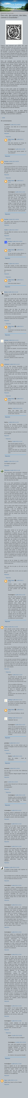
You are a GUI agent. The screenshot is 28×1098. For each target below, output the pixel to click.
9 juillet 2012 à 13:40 (16, 954)
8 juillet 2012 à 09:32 (17, 241)
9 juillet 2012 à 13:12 (16, 905)
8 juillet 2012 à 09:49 (14, 263)
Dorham (6, 161)
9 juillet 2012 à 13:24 (16, 932)
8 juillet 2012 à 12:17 (17, 717)
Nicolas (10, 241)
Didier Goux (11, 139)
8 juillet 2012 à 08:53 (15, 124)
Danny (6, 292)
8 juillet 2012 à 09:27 (13, 229)
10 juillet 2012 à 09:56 (16, 1035)
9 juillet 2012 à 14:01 (20, 192)
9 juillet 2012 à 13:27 (20, 724)
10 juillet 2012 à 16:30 (20, 1042)
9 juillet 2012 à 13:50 (16, 1020)
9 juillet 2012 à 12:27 (16, 810)
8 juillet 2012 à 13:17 (15, 743)
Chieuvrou (7, 470)
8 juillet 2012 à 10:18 (13, 292)
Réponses (8, 136)
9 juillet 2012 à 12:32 (20, 594)
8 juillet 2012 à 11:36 (13, 461)
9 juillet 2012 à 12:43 (16, 823)
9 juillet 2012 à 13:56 (16, 1063)
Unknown (6, 364)
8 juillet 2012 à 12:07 (17, 674)
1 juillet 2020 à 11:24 (12, 1080)
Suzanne (6, 867)
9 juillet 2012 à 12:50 (16, 846)
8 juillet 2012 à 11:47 (17, 441)
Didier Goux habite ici (13, 4)
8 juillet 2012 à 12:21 (17, 408)
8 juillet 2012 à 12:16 (17, 699)
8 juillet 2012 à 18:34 (15, 768)
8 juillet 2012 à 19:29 (13, 782)
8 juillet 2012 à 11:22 (13, 340)
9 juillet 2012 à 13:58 (20, 149)
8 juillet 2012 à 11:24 (15, 364)
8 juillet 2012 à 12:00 (13, 626)
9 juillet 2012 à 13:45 (20, 795)
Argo (5, 1080)
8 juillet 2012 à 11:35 (14, 422)
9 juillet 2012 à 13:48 (16, 1005)
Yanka (5, 626)
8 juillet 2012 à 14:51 (17, 756)
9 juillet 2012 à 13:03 (14, 867)
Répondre (6, 133)
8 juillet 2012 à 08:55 (14, 161)
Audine (6, 229)
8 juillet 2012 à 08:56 (14, 219)
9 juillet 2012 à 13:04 (16, 885)
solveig (6, 340)
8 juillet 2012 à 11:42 (15, 470)
